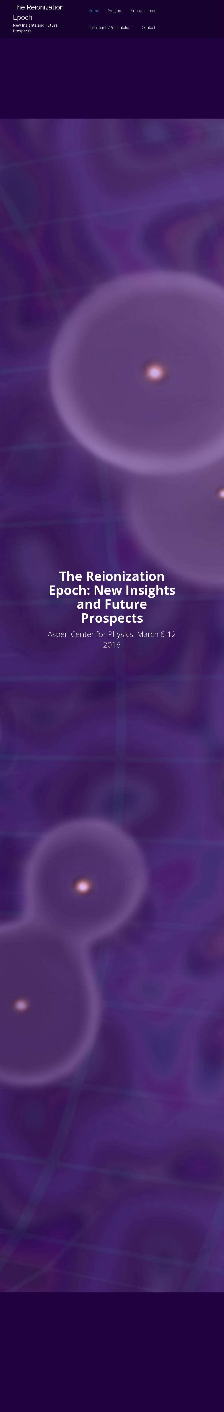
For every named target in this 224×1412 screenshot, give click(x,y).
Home (93, 10)
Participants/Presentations (110, 27)
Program (114, 10)
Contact (148, 27)
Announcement (144, 10)
